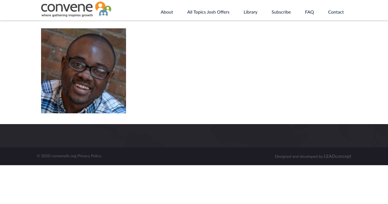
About (167, 11)
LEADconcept (337, 156)
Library (250, 11)
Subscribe (281, 11)
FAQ (309, 11)
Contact (336, 11)
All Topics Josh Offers (208, 11)
